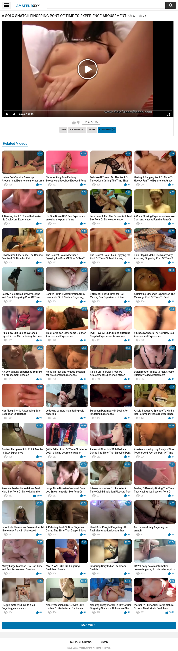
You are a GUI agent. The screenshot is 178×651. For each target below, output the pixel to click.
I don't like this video (78, 122)
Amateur (28, 5)
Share (91, 129)
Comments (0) (107, 129)
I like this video (74, 122)
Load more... (89, 625)
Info (63, 129)
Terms (103, 641)
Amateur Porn (85, 648)
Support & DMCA (80, 641)
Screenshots (77, 129)
